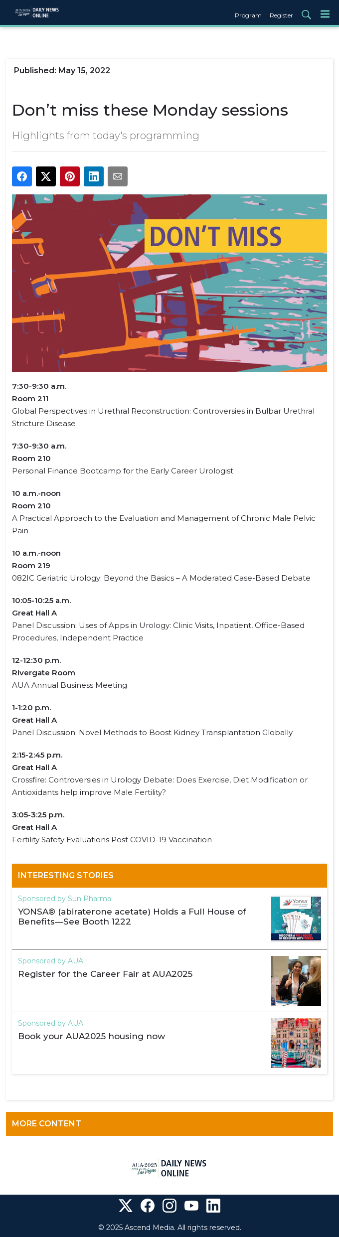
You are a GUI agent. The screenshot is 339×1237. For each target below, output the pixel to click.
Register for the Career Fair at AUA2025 (105, 974)
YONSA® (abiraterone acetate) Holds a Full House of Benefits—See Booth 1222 (132, 917)
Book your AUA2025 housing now (91, 1036)
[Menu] (325, 13)
